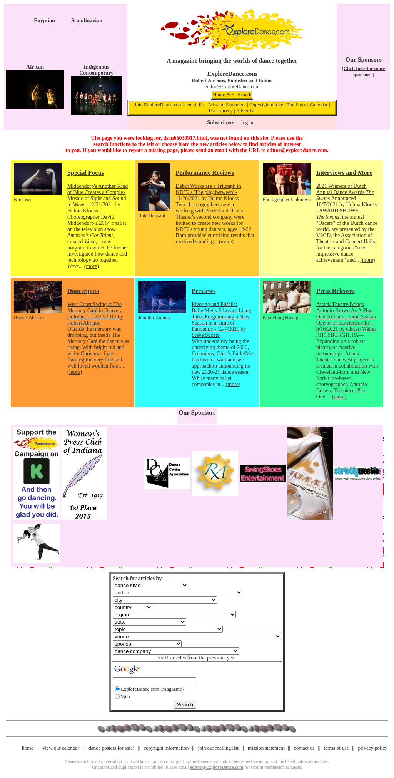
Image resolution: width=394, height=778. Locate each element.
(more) (91, 266)
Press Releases (335, 290)
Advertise (245, 111)
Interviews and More (344, 172)
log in (247, 122)
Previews (203, 290)
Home (219, 94)
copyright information (166, 748)
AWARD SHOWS (339, 211)
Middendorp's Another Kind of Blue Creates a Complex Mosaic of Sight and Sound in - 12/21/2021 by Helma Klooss (97, 198)
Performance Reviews (205, 172)
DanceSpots (83, 290)
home (27, 748)
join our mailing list (218, 748)
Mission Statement (227, 104)
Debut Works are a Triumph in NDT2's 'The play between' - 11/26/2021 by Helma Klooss (208, 192)
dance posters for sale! (111, 748)
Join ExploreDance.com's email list (169, 104)
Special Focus (85, 172)
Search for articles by (137, 578)
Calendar (319, 104)
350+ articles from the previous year (197, 658)
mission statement (266, 748)
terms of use (336, 748)
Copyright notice (266, 104)
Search (244, 94)
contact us (304, 748)
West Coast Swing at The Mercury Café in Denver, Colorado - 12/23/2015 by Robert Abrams (95, 313)
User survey (221, 111)
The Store (296, 104)
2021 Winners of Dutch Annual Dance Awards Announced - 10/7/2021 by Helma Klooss (346, 195)
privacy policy (372, 748)
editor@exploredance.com (297, 150)
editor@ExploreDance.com (232, 86)
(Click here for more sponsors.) (363, 71)
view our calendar (61, 748)
